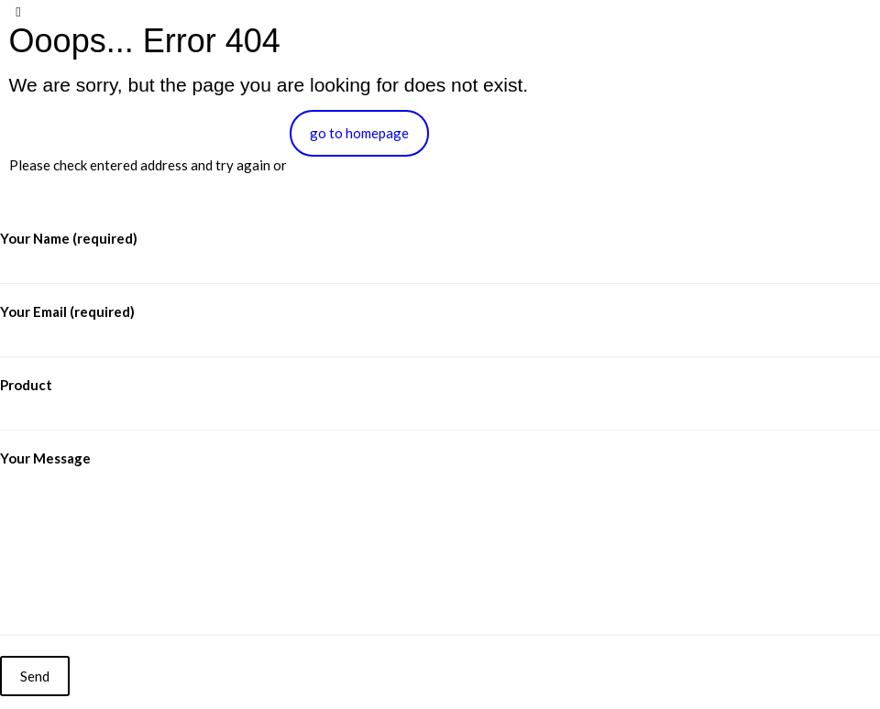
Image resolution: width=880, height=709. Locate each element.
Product (440, 403)
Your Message (440, 543)
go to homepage (359, 133)
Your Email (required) (440, 330)
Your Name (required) (440, 257)
